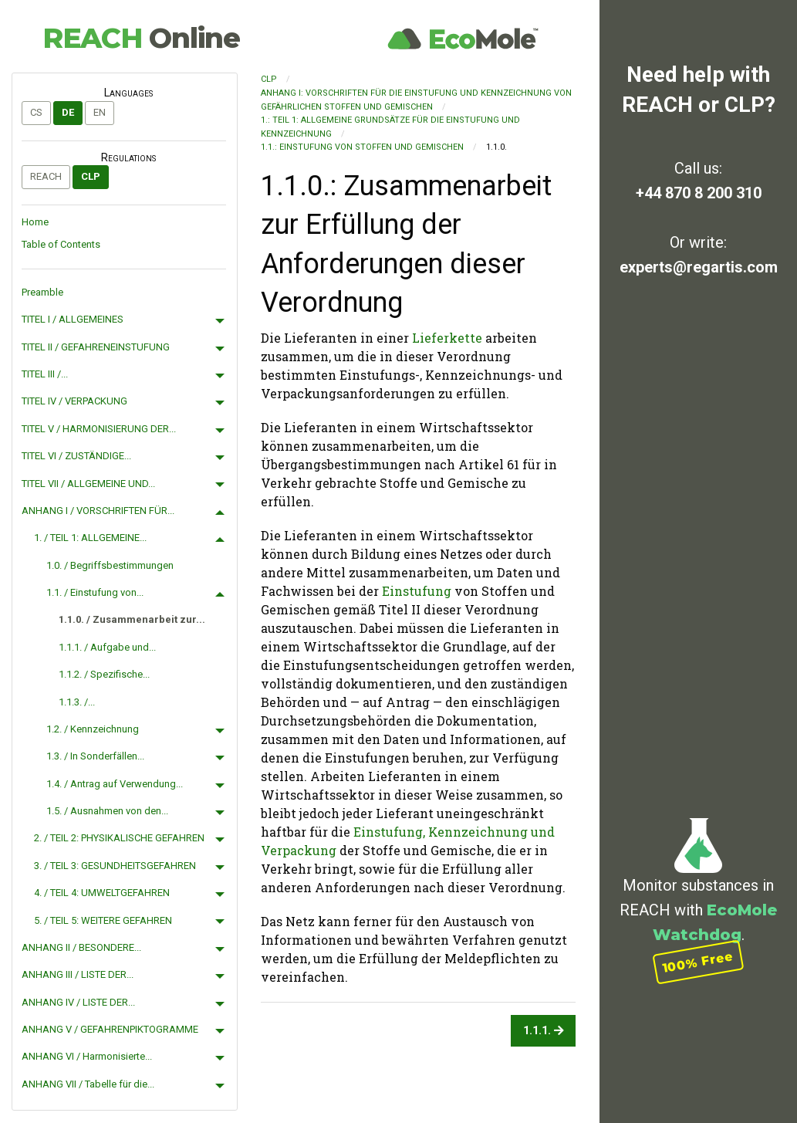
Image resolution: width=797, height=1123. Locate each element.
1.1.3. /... (77, 702)
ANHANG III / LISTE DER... (77, 974)
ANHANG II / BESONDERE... (81, 947)
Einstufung (416, 591)
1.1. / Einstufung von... (95, 592)
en (99, 112)
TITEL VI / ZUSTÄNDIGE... (76, 456)
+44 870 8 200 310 (699, 193)
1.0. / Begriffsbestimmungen (110, 565)
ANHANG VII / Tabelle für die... (88, 1084)
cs (36, 112)
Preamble (42, 292)
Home (35, 222)
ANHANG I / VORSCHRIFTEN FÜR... (98, 510)
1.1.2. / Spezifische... (104, 674)
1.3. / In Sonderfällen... (95, 756)
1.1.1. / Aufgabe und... (107, 647)
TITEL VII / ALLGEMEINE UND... (88, 483)
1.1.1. (543, 1030)
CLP (90, 176)
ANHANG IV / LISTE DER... (78, 1002)
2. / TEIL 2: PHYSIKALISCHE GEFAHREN (119, 838)
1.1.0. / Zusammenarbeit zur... (132, 619)
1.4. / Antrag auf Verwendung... (114, 784)
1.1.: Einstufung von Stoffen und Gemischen (362, 147)
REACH (141, 38)
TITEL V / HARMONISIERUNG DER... (99, 429)
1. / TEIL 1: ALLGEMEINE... (90, 537)
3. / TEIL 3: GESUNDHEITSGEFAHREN (115, 865)
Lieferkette (447, 338)
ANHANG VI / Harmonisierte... (87, 1056)
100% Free (698, 961)
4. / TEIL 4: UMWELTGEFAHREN (102, 892)
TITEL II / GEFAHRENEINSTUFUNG (96, 347)
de (68, 112)
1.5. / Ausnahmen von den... (107, 811)
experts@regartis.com (699, 267)
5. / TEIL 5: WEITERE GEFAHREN (103, 920)
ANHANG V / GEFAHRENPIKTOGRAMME (110, 1029)
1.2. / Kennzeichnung (92, 729)
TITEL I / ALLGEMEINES (72, 319)
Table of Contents (61, 244)
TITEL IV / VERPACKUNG (74, 401)
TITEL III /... (45, 374)
